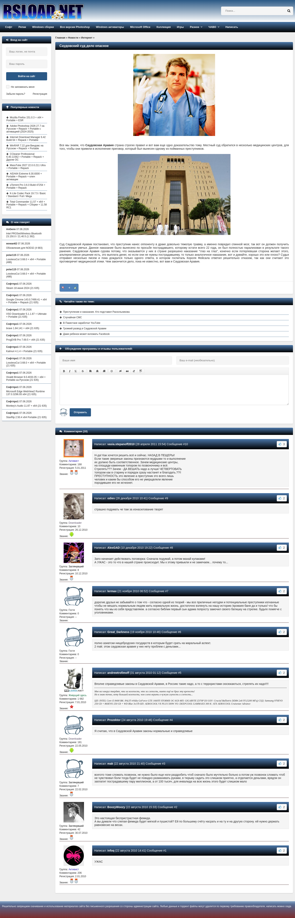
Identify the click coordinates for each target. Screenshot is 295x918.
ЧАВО (212, 27)
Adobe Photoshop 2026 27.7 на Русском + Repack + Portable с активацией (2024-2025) (25, 128)
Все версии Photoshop (75, 27)
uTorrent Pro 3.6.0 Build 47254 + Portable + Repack (25, 186)
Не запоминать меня (22, 87)
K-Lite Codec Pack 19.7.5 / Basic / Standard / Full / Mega (26, 195)
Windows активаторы (110, 27)
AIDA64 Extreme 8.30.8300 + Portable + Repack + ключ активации (24, 176)
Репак (22, 27)
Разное (194, 27)
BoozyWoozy (116, 807)
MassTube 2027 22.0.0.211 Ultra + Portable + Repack (25, 167)
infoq (110, 850)
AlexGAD (113, 547)
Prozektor (114, 720)
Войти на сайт (26, 76)
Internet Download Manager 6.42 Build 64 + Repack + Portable (26, 138)
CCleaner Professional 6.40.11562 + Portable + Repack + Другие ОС (25, 157)
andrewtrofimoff (118, 672)
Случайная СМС (72, 317)
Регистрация (40, 93)
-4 (69, 287)
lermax (112, 591)
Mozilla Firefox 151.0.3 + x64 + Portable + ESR (24, 119)
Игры (180, 27)
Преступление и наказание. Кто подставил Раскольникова (96, 311)
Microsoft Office (140, 27)
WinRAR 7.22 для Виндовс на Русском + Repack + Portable (24, 147)
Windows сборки (43, 27)
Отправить (80, 412)
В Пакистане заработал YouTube (81, 323)
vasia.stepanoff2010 (121, 444)
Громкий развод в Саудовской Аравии (84, 328)
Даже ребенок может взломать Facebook (86, 334)
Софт (8, 27)
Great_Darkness (118, 632)
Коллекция (164, 27)
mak (110, 763)
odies (111, 498)
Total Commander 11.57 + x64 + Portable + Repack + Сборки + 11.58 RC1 (26, 204)
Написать (231, 27)
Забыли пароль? (15, 93)
